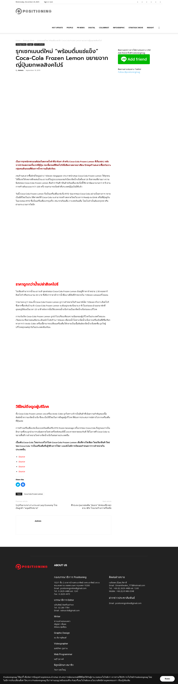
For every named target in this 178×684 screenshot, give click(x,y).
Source (22, 456)
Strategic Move (136, 27)
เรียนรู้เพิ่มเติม (124, 680)
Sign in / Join (48, 2)
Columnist (104, 27)
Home (18, 40)
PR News (81, 27)
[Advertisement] (63, 153)
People (70, 27)
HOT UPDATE (57, 27)
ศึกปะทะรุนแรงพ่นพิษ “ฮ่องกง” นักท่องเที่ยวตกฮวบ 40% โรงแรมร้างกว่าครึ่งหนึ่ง (91, 506)
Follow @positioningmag (129, 72)
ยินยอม (167, 679)
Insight (150, 27)
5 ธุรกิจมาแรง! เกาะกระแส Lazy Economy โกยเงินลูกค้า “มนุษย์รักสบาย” (36, 506)
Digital (91, 27)
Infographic (119, 27)
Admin (21, 70)
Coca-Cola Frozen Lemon (33, 494)
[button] (159, 28)
